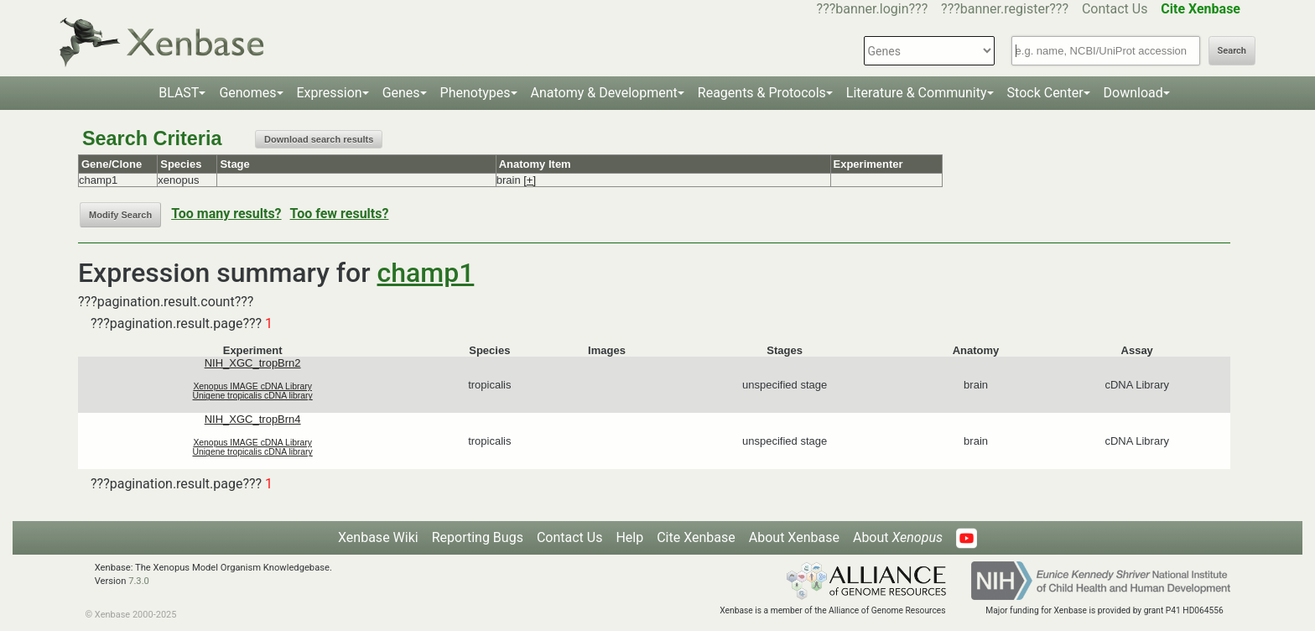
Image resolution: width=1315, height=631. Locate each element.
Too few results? (339, 214)
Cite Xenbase (696, 537)
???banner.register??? (1004, 9)
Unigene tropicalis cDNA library (253, 395)
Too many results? (226, 214)
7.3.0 (138, 581)
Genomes (247, 93)
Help (629, 537)
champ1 (426, 273)
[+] (529, 180)
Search (1232, 50)
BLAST (179, 93)
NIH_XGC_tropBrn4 (253, 419)
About (898, 537)
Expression (329, 93)
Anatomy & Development (604, 93)
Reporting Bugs (477, 537)
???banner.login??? (872, 9)
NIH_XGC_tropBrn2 (253, 363)
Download (1133, 93)
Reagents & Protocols (762, 93)
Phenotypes (475, 93)
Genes (401, 93)
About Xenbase (794, 537)
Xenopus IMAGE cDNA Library (252, 386)
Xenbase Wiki (378, 537)
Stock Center (1045, 93)
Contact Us (1115, 9)
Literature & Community (916, 93)
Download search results (318, 139)
